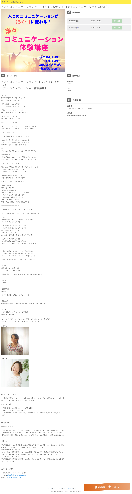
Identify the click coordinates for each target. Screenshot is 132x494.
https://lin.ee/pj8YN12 (14, 477)
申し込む (117, 21)
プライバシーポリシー (79, 488)
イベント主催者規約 (68, 488)
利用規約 (49, 488)
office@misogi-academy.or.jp (16, 475)
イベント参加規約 (57, 488)
